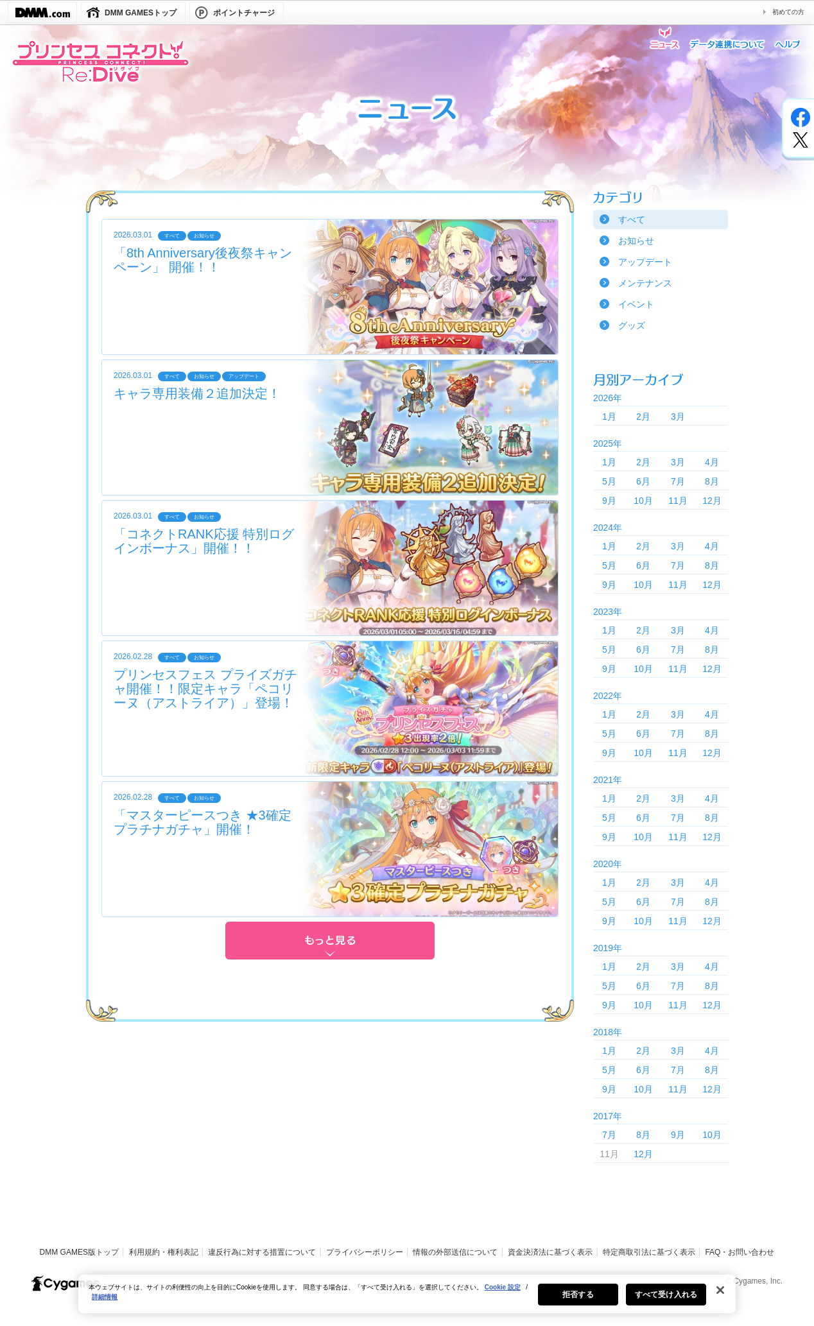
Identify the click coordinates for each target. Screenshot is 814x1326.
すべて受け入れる (666, 1302)
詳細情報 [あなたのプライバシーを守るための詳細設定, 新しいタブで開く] (104, 1304)
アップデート (645, 262)
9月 (609, 500)
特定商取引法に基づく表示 (649, 1252)
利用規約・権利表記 (163, 1252)
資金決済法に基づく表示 (550, 1252)
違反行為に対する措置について (262, 1252)
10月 (643, 500)
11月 (678, 500)
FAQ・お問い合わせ (739, 1252)
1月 (609, 416)
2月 (643, 416)
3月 (678, 416)
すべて (631, 219)
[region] (407, 1301)
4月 (712, 462)
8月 (712, 481)
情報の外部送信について (455, 1252)
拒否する (577, 1302)
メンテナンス (645, 283)
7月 (678, 481)
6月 (643, 481)
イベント (636, 304)
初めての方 (788, 11)
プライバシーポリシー (364, 1252)
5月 (609, 481)
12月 (712, 500)
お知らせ (636, 241)
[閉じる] (720, 1298)
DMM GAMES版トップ (79, 1252)
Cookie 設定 (503, 1294)
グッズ (631, 325)
